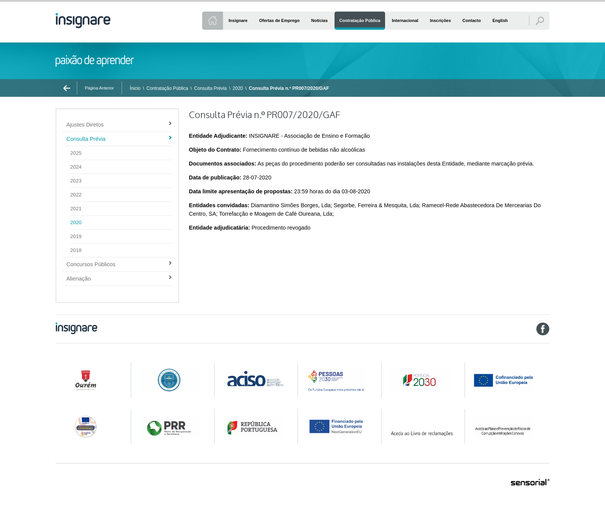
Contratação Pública (167, 88)
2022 (75, 195)
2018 (75, 250)
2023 (75, 181)
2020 (238, 88)
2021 (75, 208)
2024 (75, 167)
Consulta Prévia (210, 88)
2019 (75, 236)
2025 (75, 153)
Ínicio (135, 88)
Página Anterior (99, 88)
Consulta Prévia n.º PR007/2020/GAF (289, 88)
